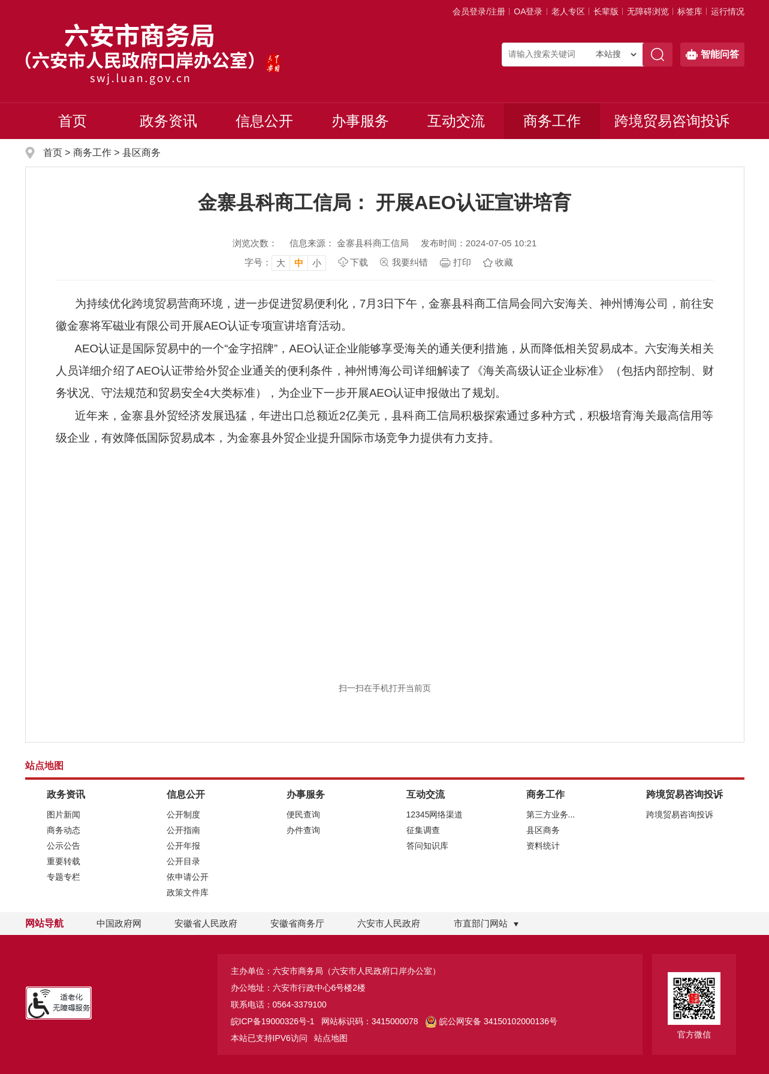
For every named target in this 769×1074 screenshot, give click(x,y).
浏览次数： (255, 243)
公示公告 (63, 845)
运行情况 (727, 11)
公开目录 (183, 861)
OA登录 (528, 11)
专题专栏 (63, 877)
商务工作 (552, 121)
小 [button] (316, 263)
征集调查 (423, 830)
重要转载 (63, 861)
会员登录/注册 (479, 11)
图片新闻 (63, 814)
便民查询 (303, 814)
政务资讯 (168, 121)
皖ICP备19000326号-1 (273, 1021)
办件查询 (303, 830)
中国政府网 (118, 923)
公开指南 (183, 830)
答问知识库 (427, 845)
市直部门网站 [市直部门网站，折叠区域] (481, 923)
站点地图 (331, 1038)
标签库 (689, 11)
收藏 (504, 262)
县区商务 (141, 152)
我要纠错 (410, 262)
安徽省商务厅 (297, 923)
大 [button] (280, 263)
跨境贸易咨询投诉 (671, 121)
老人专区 (568, 11)
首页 (72, 121)
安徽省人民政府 (205, 923)
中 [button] (298, 263)
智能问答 (712, 54)
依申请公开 (188, 877)
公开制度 (183, 814)
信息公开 (264, 121)
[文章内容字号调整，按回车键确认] (285, 262)
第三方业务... (550, 814)
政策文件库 (188, 892)
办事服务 (360, 121)
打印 (462, 262)
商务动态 (63, 830)
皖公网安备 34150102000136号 (491, 1021)
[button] (606, 11)
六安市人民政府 (388, 923)
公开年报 (183, 845)
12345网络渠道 (434, 814)
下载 (359, 262)
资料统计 (543, 845)
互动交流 (456, 121)
